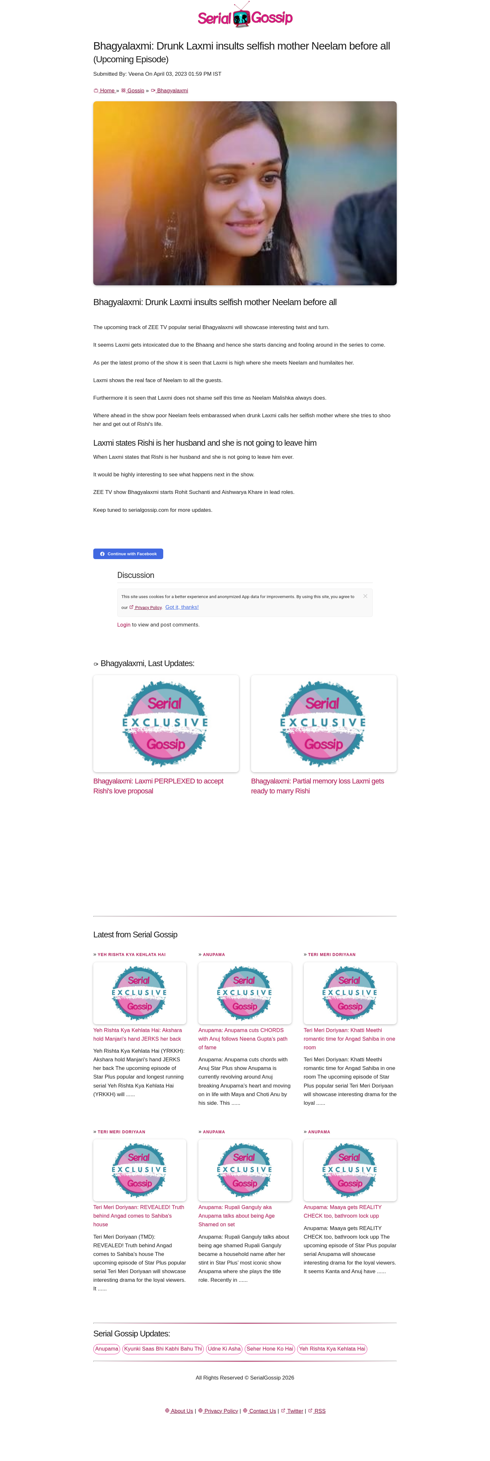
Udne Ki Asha (224, 1349)
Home (104, 91)
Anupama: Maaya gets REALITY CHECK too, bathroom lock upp (343, 1211)
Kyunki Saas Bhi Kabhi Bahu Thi (163, 1349)
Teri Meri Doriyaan (332, 954)
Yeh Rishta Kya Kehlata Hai (132, 954)
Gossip (132, 91)
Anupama (214, 954)
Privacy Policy (145, 607)
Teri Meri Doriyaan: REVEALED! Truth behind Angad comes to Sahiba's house (138, 1215)
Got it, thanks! (182, 607)
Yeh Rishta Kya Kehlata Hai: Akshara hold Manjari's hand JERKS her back (137, 1034)
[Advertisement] (245, 862)
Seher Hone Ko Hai (270, 1349)
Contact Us (259, 1411)
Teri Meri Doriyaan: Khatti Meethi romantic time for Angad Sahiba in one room (349, 1038)
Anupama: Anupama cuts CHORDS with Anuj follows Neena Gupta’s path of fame (242, 1038)
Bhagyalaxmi (169, 91)
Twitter (291, 1411)
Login (124, 624)
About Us (179, 1411)
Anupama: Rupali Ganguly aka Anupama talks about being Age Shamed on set (236, 1215)
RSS (316, 1411)
